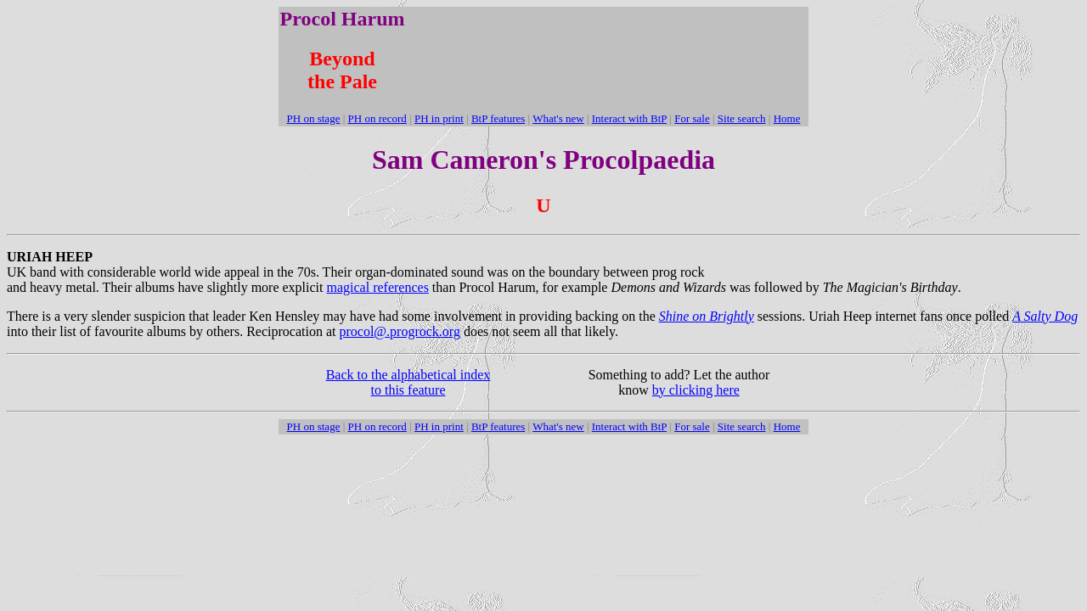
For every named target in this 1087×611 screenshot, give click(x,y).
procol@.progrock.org (399, 331)
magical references (378, 287)
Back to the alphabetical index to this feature (408, 382)
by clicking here (696, 390)
